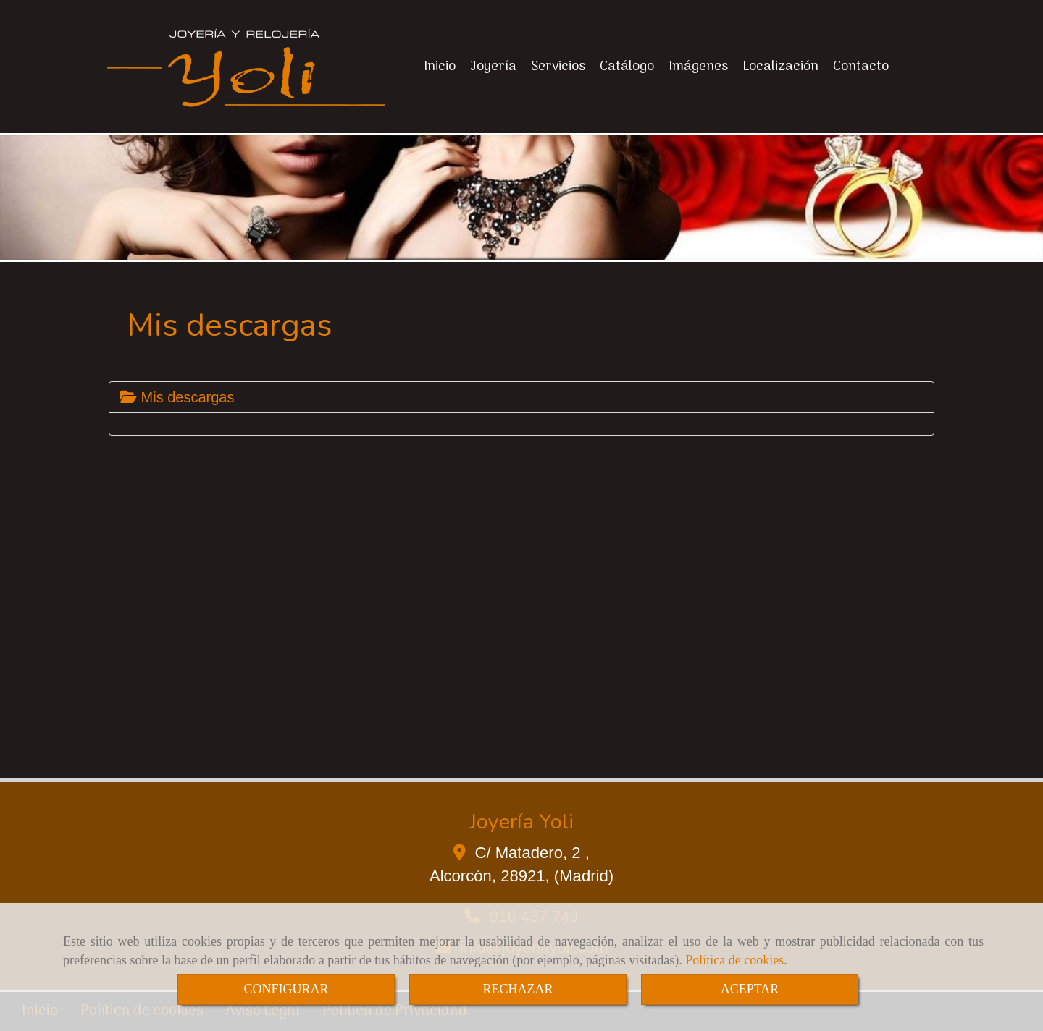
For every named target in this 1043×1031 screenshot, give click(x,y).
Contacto (861, 66)
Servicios (558, 66)
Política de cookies (734, 960)
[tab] (521, 397)
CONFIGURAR (285, 989)
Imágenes (698, 66)
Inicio (440, 66)
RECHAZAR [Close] (517, 989)
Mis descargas (177, 397)
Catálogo (627, 66)
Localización (780, 66)
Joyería (493, 66)
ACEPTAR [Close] (750, 989)
